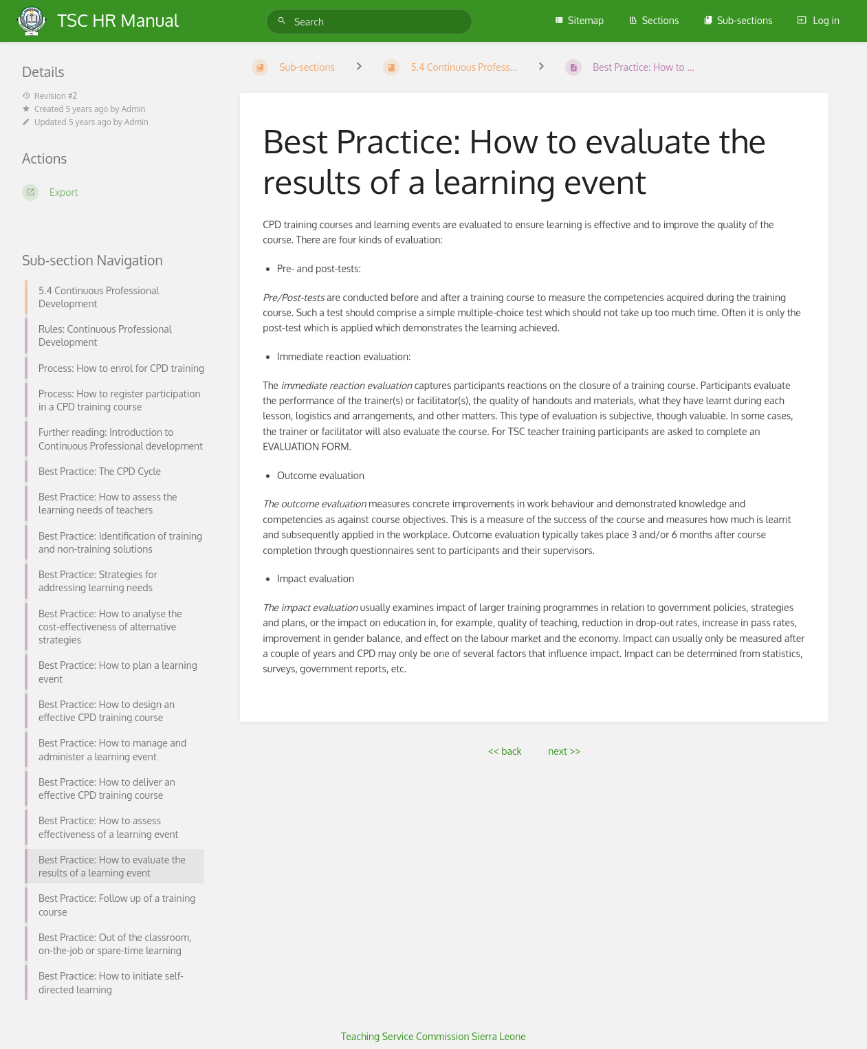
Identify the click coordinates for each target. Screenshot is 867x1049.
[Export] (114, 192)
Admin (133, 109)
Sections (653, 20)
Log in (818, 20)
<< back (505, 751)
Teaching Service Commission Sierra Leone (433, 1036)
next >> (564, 751)
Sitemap (579, 20)
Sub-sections (738, 20)
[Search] (284, 21)
